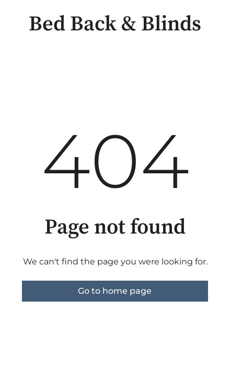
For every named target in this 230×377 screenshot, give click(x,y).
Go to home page (115, 291)
